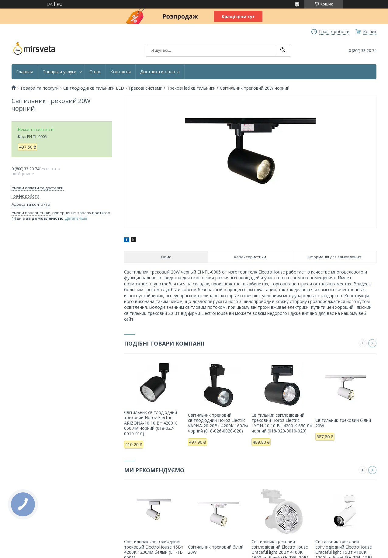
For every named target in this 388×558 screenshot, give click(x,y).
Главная (24, 71)
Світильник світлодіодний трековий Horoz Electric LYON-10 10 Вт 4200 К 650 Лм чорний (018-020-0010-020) (282, 423)
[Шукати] (282, 50)
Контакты (120, 71)
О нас (95, 71)
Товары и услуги (59, 71)
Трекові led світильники (191, 88)
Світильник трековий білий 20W (343, 423)
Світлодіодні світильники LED (93, 88)
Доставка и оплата (160, 71)
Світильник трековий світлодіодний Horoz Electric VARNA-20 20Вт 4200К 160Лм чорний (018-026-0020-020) (218, 423)
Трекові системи (145, 88)
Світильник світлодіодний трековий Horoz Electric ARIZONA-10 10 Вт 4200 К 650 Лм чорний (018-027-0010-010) (150, 422)
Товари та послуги (39, 88)
